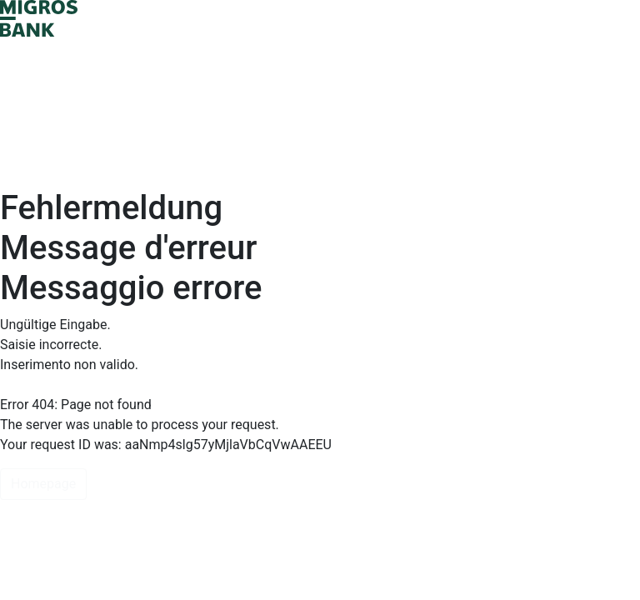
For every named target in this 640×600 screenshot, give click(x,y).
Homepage (43, 484)
